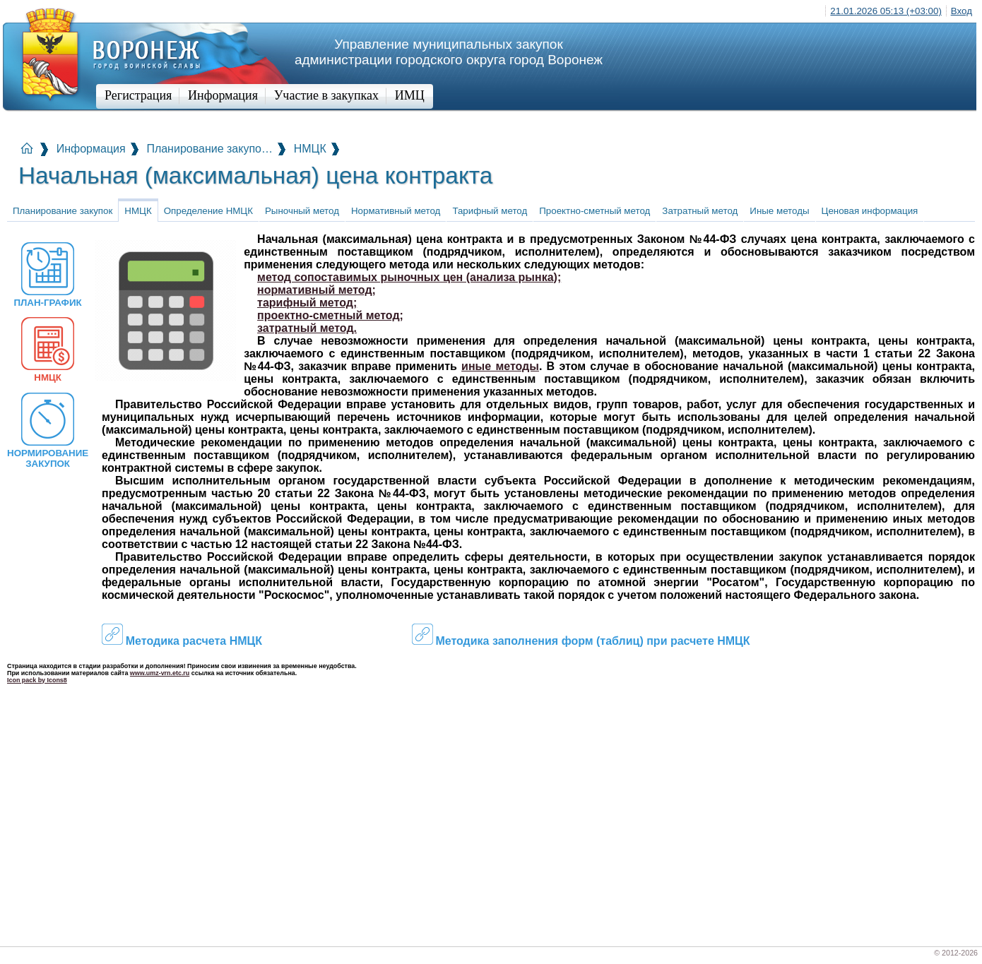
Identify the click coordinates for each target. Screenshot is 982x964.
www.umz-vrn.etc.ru (159, 673)
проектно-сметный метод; (330, 315)
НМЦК (310, 149)
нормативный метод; (316, 290)
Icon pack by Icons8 (37, 680)
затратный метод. (307, 328)
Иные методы (779, 211)
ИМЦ (410, 95)
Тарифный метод (489, 211)
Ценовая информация (870, 211)
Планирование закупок (62, 211)
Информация (223, 95)
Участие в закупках (326, 95)
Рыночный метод (302, 211)
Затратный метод (700, 211)
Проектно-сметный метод (594, 211)
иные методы (500, 366)
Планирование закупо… (209, 149)
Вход (961, 11)
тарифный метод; (307, 303)
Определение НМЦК (208, 211)
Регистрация (138, 95)
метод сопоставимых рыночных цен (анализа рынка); (409, 277)
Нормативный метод (395, 211)
